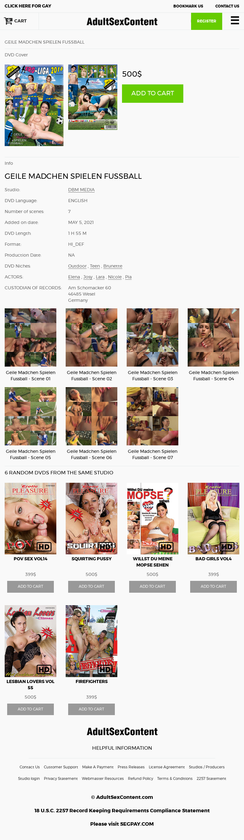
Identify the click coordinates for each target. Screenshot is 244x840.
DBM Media (81, 190)
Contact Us (227, 6)
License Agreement (167, 767)
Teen (95, 266)
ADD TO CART (152, 93)
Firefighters (92, 682)
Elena (74, 277)
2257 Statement (211, 779)
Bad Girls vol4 (213, 559)
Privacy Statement (61, 779)
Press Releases (131, 767)
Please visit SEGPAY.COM (122, 824)
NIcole (115, 277)
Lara (100, 277)
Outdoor (77, 266)
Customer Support (61, 767)
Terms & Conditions (175, 779)
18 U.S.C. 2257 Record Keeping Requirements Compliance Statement (122, 810)
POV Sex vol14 (31, 559)
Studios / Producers (207, 767)
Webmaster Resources (103, 779)
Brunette (112, 266)
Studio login (29, 779)
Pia (128, 277)
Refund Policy (140, 779)
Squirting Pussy (92, 559)
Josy (87, 277)
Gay (28, 6)
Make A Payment (98, 767)
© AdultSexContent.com (122, 797)
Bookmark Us (188, 6)
